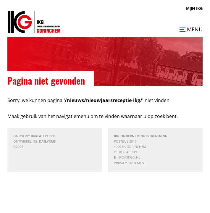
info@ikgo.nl (128, 157)
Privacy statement (130, 163)
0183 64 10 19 (127, 152)
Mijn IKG (194, 8)
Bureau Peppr (43, 136)
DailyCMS (47, 141)
